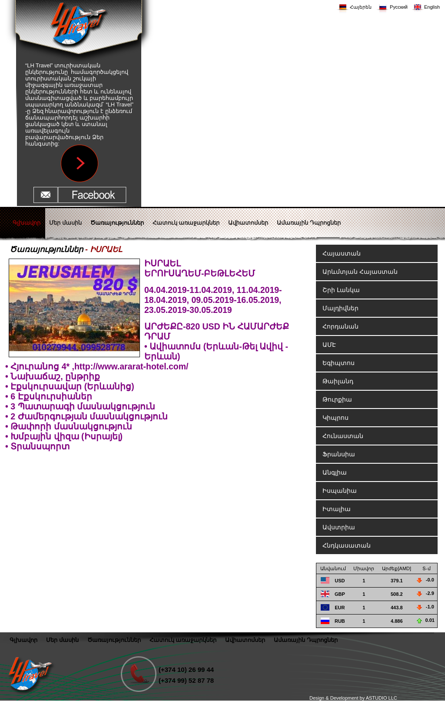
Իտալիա (336, 508)
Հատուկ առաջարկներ (183, 640)
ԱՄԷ (329, 344)
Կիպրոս (335, 417)
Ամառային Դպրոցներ (306, 640)
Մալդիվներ (340, 308)
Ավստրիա (338, 527)
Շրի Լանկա (341, 289)
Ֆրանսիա (338, 454)
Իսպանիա (339, 490)
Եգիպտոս (338, 362)
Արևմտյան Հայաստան (360, 271)
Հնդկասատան (346, 545)
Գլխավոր (23, 640)
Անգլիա (334, 472)
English (432, 7)
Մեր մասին (62, 640)
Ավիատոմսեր (245, 640)
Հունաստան (342, 435)
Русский (399, 7)
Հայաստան (341, 253)
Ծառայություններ (46, 249)
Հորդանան (340, 326)
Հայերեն (361, 7)
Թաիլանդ (337, 381)
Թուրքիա (337, 399)
